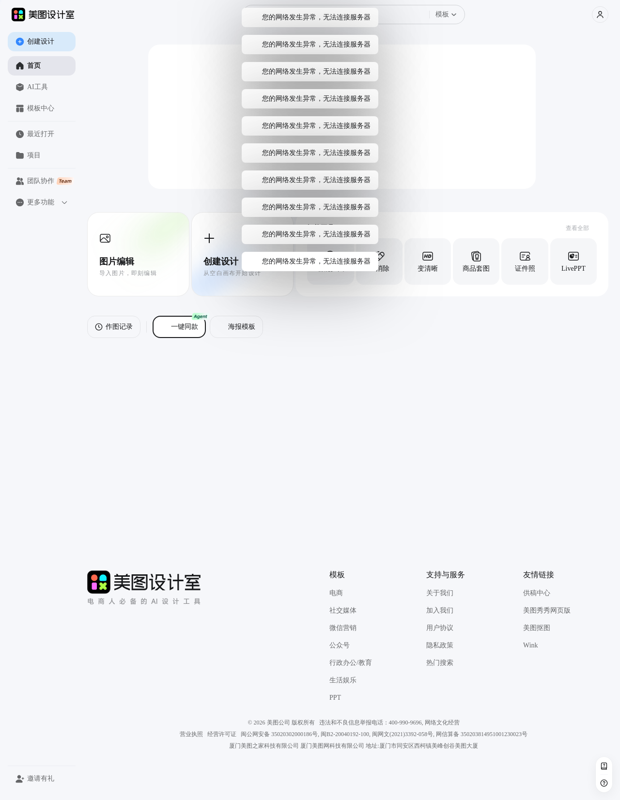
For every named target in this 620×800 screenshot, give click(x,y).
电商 (336, 593)
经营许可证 (221, 734)
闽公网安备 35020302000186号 (279, 734)
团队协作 (45, 181)
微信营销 (342, 627)
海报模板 (236, 327)
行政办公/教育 (350, 662)
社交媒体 (342, 610)
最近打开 (35, 134)
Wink (530, 645)
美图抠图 (536, 627)
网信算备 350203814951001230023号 (481, 734)
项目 (28, 155)
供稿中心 (536, 593)
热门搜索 (439, 662)
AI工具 (32, 87)
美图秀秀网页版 (547, 610)
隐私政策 (439, 645)
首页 (28, 66)
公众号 (339, 645)
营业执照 (191, 734)
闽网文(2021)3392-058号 (402, 734)
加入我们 (439, 610)
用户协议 (439, 627)
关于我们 (439, 593)
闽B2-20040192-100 (345, 734)
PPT (335, 697)
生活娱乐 (342, 680)
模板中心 (35, 108)
